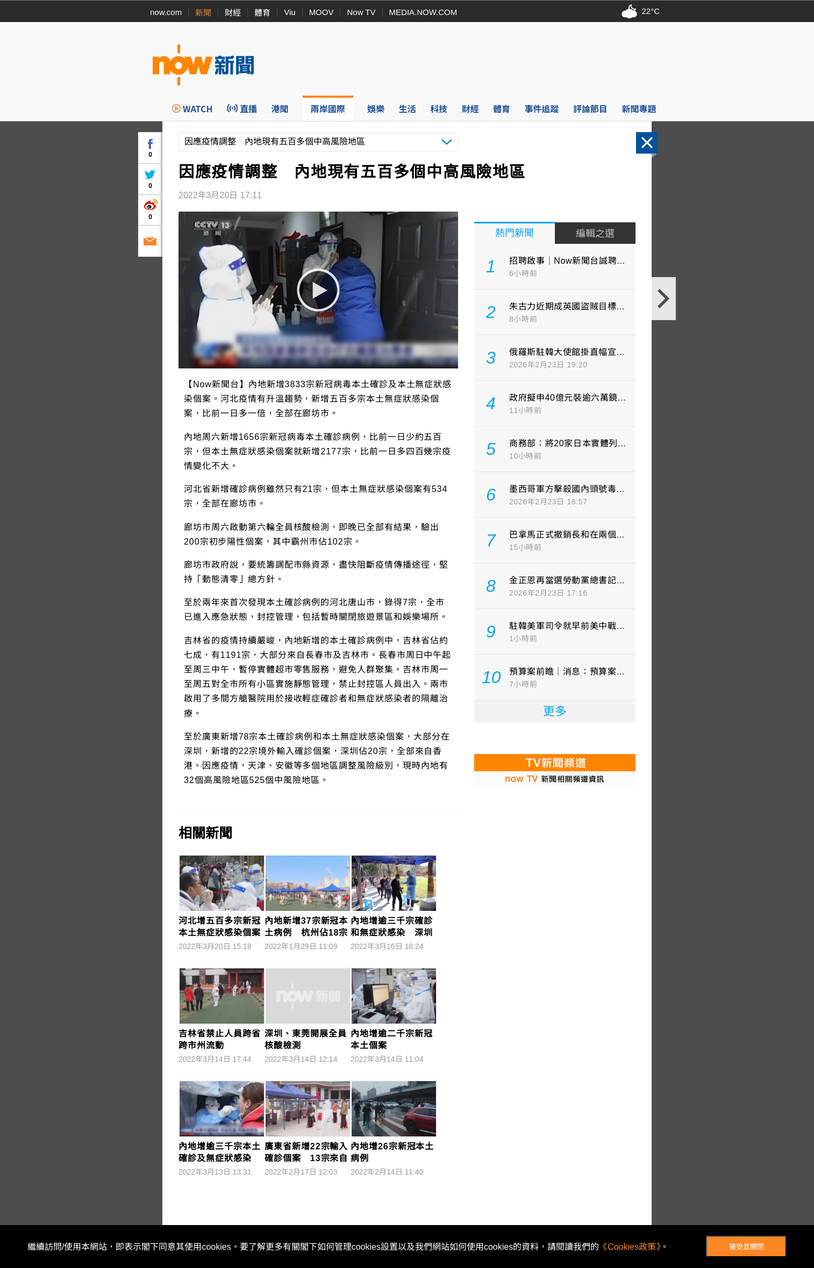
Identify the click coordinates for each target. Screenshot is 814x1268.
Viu (289, 12)
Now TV (361, 12)
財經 (233, 12)
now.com (166, 12)
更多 (555, 711)
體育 (262, 12)
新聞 (203, 12)
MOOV (321, 12)
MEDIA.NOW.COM (423, 12)
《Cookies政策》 (629, 1246)
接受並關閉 (746, 1247)
